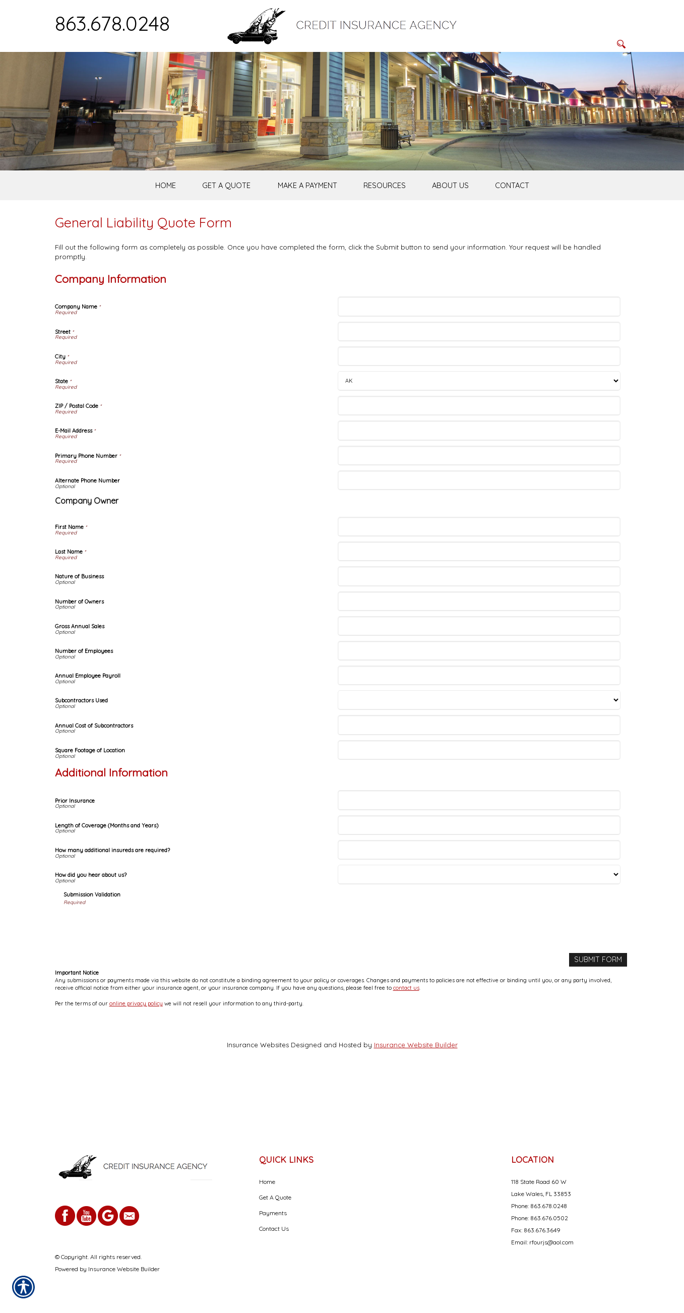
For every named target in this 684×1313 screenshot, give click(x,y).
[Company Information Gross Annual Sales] (479, 674)
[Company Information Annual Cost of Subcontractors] (479, 773)
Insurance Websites (258, 1092)
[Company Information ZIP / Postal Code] (479, 454)
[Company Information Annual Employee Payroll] (479, 724)
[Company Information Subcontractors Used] (479, 748)
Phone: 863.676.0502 (539, 1218)
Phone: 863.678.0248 (539, 1206)
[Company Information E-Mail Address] (479, 479)
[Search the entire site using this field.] (578, 23)
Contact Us (274, 1228)
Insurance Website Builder (416, 1092)
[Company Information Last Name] (479, 600)
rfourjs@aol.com (551, 1242)
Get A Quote (275, 1197)
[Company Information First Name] (479, 575)
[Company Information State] (479, 429)
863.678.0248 (112, 23)
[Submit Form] (599, 1007)
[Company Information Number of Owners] (479, 649)
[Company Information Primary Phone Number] (479, 503)
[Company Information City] (479, 404)
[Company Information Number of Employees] (479, 699)
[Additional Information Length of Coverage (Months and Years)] (479, 873)
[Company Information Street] (479, 379)
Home (267, 1181)
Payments (273, 1213)
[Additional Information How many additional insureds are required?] (479, 898)
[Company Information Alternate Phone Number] (479, 529)
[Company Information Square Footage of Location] (479, 798)
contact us (406, 1035)
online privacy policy (136, 1050)
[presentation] (140, 974)
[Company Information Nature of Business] (479, 624)
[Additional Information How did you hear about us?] (479, 923)
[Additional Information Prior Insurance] (479, 848)
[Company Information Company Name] (479, 355)
